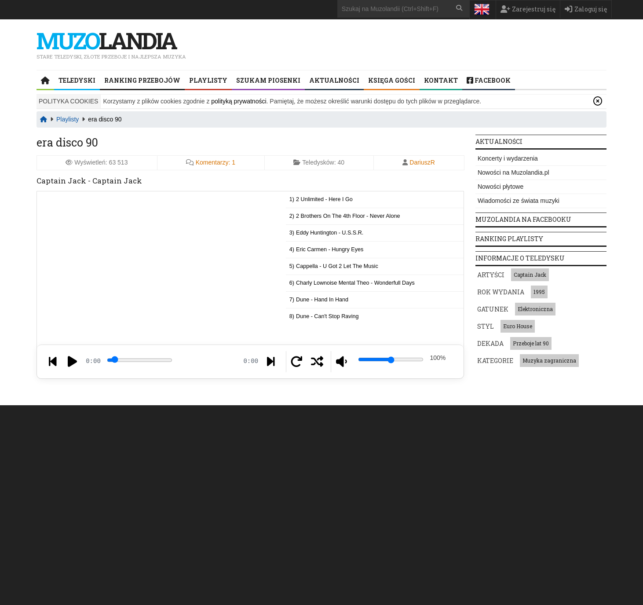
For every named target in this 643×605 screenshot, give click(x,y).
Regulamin (520, 415)
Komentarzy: (215, 162)
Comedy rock (201, 498)
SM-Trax (542, 483)
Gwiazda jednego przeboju (417, 483)
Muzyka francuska (404, 468)
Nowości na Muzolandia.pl (513, 172)
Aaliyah (484, 483)
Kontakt (441, 80)
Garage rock (263, 498)
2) (344, 216)
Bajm (516, 468)
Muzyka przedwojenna (357, 498)
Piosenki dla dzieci (353, 483)
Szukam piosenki (268, 80)
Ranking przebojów (142, 80)
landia (109, 40)
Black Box (488, 468)
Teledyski (76, 80)
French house (202, 483)
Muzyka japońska (351, 468)
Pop (232, 498)
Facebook (489, 80)
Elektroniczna (535, 308)
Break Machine (493, 513)
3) (326, 232)
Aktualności (334, 80)
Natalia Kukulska (553, 468)
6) (352, 282)
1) (321, 199)
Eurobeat (228, 468)
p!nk (568, 483)
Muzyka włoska (412, 498)
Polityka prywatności (454, 415)
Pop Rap (196, 468)
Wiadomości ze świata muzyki (518, 200)
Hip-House (263, 483)
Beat (234, 483)
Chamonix (488, 498)
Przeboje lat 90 (531, 343)
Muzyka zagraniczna (549, 360)
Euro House (517, 326)
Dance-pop (263, 468)
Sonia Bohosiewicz (533, 498)
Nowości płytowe (500, 186)
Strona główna (109, 415)
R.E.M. (512, 483)
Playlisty (208, 80)
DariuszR (422, 162)
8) (324, 316)
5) (333, 266)
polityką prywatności (238, 101)
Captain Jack (530, 274)
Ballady (396, 513)
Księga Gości (391, 80)
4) (326, 249)
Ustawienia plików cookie (456, 576)
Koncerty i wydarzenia (508, 158)
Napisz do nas (71, 549)
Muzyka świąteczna (354, 513)
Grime (294, 483)
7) (318, 299)
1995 (539, 291)
